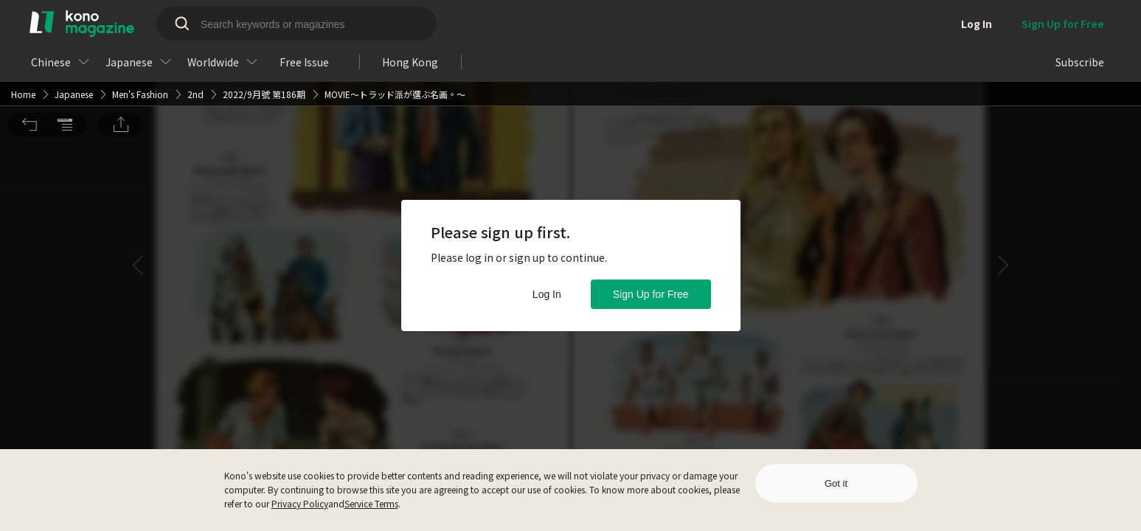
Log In (547, 294)
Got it (836, 483)
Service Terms (371, 503)
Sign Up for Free (651, 294)
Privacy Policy (299, 503)
